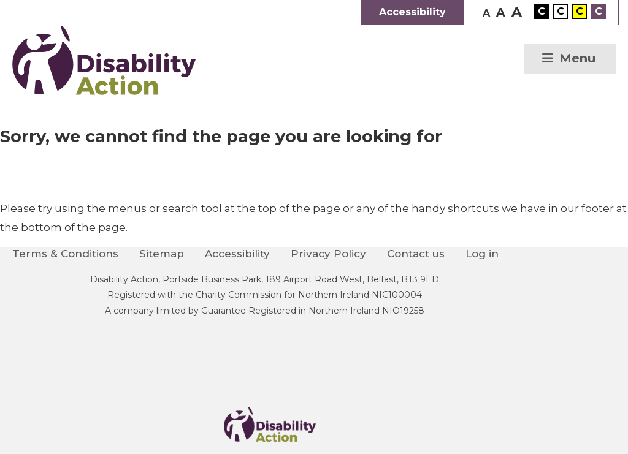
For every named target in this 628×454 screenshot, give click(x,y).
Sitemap (161, 254)
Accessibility (237, 254)
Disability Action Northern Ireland (104, 60)
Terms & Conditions (65, 254)
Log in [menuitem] (482, 254)
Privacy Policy (328, 254)
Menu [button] (577, 58)
